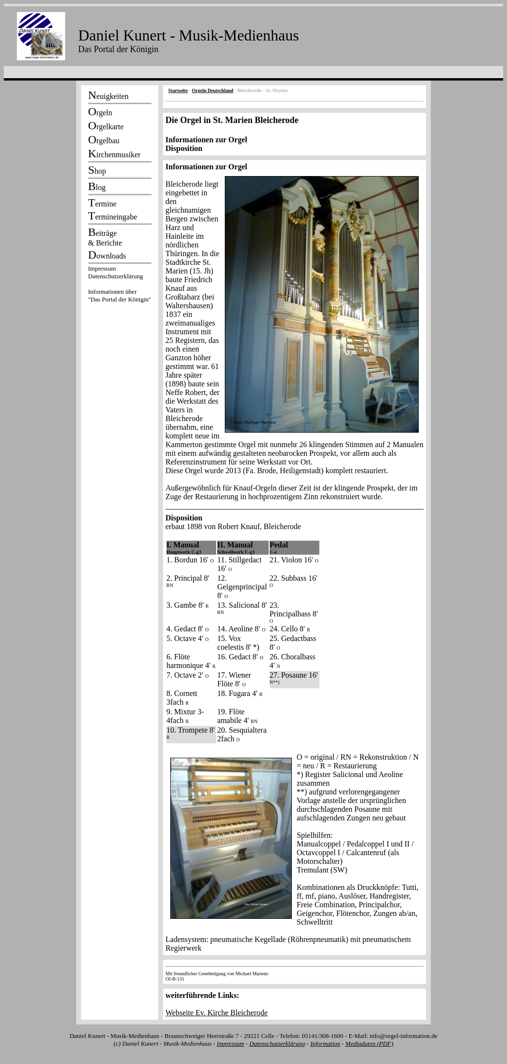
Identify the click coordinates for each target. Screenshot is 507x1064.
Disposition (183, 148)
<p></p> (119, 285)
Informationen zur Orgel (206, 140)
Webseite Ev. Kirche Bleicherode (216, 1013)
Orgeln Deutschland (212, 90)
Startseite (178, 90)
